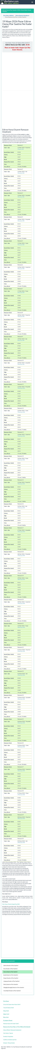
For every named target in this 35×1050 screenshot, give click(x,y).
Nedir (6, 1010)
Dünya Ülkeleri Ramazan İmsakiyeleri (12, 1030)
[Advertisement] (17, 71)
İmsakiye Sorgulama (8, 1036)
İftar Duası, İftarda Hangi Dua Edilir (11, 904)
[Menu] (32, 2)
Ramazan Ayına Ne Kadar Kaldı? (11, 1023)
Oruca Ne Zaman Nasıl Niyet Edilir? (12, 1004)
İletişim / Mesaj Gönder (9, 1043)
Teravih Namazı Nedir (8, 1007)
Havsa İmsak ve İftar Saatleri (10, 971)
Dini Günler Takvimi (8, 1033)
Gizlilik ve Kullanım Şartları (10, 1039)
